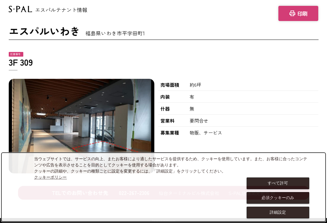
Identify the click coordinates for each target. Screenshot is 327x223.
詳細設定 (278, 212)
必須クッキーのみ (277, 197)
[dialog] (163, 187)
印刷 (298, 13)
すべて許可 (278, 183)
